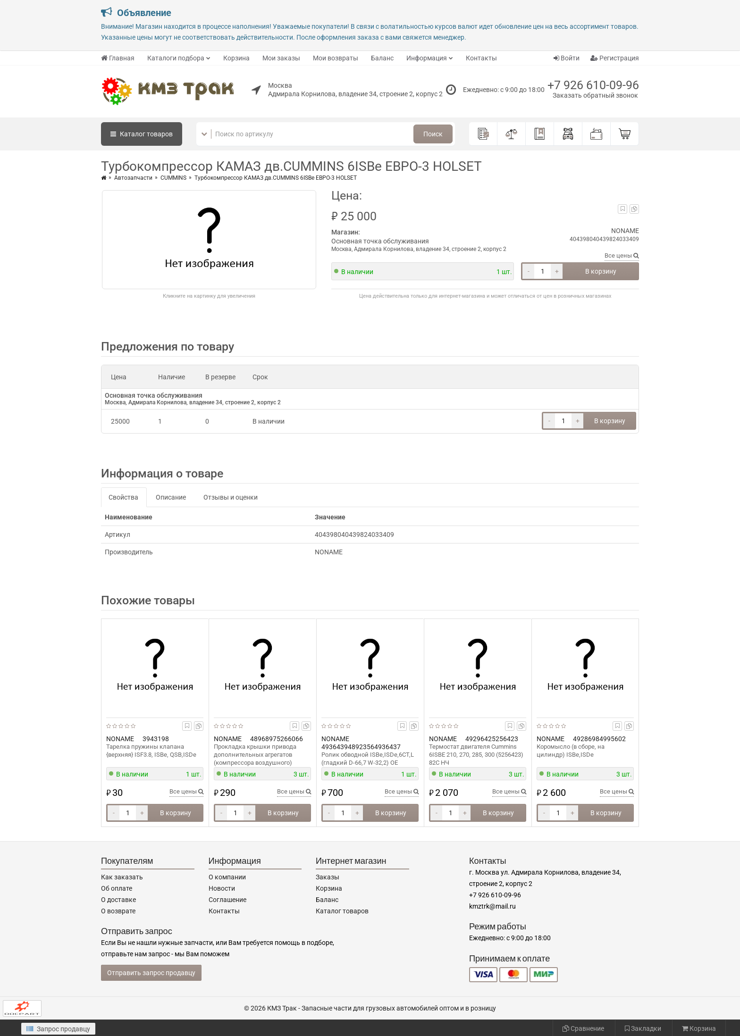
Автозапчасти (133, 178)
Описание (171, 497)
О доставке (118, 899)
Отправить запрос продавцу (151, 973)
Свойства (123, 497)
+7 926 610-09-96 (593, 85)
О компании (227, 877)
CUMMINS (173, 178)
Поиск (433, 134)
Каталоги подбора (175, 58)
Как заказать (122, 877)
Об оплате (116, 888)
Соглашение (227, 899)
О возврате (118, 911)
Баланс (382, 58)
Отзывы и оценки (230, 497)
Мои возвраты (335, 58)
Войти (567, 58)
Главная (118, 58)
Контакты (481, 58)
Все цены (622, 255)
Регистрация (614, 58)
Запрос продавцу (58, 1029)
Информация (426, 58)
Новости (222, 888)
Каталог (141, 134)
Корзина (236, 58)
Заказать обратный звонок (595, 95)
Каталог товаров (342, 911)
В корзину (600, 271)
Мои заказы (281, 58)
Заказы (327, 877)
